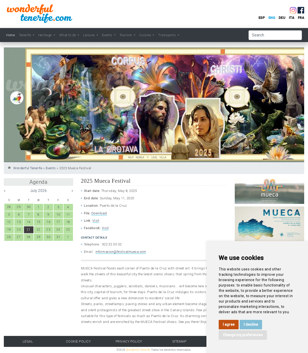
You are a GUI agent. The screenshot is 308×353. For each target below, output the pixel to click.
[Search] (275, 35)
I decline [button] (251, 324)
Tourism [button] (126, 35)
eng (271, 18)
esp (261, 18)
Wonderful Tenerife (27, 168)
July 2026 (38, 191)
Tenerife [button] (25, 35)
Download (99, 213)
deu (282, 18)
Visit (96, 221)
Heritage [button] (45, 35)
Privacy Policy (129, 341)
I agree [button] (229, 324)
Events (51, 168)
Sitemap (179, 341)
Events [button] (107, 35)
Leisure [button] (89, 35)
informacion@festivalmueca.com (120, 252)
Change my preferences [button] (243, 335)
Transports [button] (167, 35)
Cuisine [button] (145, 35)
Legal (28, 341)
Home (10, 35)
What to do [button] (68, 35)
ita (291, 18)
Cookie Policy (78, 341)
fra (301, 18)
